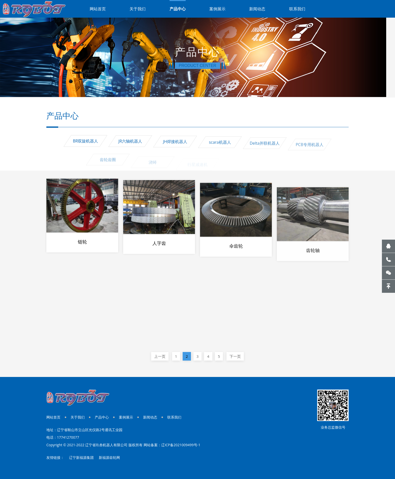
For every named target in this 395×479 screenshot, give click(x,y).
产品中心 (178, 9)
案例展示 (217, 9)
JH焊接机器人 (175, 144)
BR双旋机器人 (85, 142)
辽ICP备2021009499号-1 (181, 444)
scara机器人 (220, 146)
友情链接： (55, 457)
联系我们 (297, 9)
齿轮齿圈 (108, 165)
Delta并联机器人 (265, 148)
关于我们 (137, 9)
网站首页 (98, 9)
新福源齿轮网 (109, 457)
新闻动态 (257, 9)
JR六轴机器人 (130, 143)
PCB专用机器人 (309, 150)
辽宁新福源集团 (81, 457)
